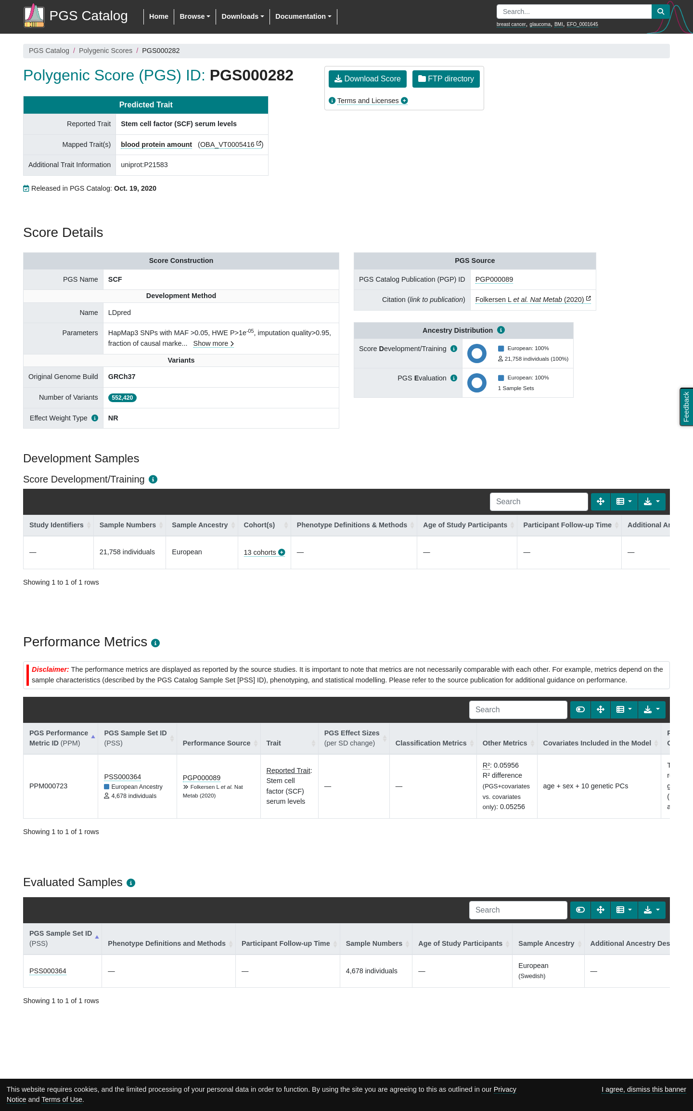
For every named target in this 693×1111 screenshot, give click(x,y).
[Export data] (652, 502)
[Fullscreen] (600, 502)
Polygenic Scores (105, 50)
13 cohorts (260, 552)
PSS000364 (122, 777)
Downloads (239, 16)
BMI (558, 24)
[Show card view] (580, 710)
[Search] (539, 502)
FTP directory (446, 79)
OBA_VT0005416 (227, 144)
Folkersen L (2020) (529, 299)
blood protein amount (156, 144)
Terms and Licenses (368, 101)
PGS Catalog (49, 50)
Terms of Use (61, 1099)
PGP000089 (494, 279)
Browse (192, 16)
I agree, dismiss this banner (644, 1089)
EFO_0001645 (582, 24)
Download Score (367, 79)
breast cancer (511, 24)
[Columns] (624, 502)
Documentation (300, 16)
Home (158, 16)
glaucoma (540, 24)
